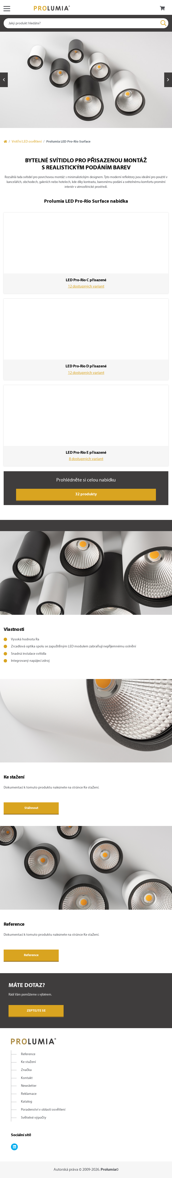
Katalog (26, 1102)
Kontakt (27, 1078)
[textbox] (86, 23)
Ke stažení (28, 1062)
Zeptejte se (36, 1011)
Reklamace (29, 1094)
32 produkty (86, 494)
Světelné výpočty (33, 1118)
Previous (4, 79)
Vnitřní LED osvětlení (27, 142)
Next (168, 79)
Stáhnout (31, 808)
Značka (26, 1070)
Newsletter (29, 1086)
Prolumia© (110, 1170)
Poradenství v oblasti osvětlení (43, 1110)
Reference (31, 955)
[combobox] (86, 23)
